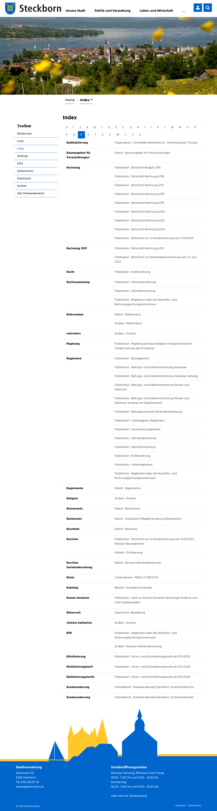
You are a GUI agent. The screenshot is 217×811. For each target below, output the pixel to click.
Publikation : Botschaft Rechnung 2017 (139, 185)
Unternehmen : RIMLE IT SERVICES (137, 577)
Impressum (24, 178)
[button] (207, 7)
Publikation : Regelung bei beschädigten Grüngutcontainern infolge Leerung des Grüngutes (153, 346)
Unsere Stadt (75, 11)
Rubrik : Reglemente (128, 488)
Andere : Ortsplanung (128, 552)
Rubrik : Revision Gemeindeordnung (138, 562)
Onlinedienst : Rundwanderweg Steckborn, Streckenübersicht (154, 687)
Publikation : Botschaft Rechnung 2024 (140, 229)
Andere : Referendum (128, 323)
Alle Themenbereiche (30, 193)
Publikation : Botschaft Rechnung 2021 (139, 248)
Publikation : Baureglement (132, 358)
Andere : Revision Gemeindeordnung (138, 646)
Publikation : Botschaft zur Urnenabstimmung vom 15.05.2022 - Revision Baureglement (155, 541)
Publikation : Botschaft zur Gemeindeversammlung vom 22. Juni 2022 (156, 259)
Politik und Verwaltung (113, 11)
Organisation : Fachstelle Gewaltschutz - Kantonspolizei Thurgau (156, 142)
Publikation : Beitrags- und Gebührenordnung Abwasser (151, 367)
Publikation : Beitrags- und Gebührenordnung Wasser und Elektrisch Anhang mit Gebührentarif (152, 401)
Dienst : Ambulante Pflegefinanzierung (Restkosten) (148, 518)
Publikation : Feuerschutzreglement (138, 429)
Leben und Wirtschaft (156, 11)
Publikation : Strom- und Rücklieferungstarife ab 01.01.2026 (152, 656)
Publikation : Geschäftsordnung (135, 291)
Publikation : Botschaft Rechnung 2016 (139, 176)
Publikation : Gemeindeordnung (135, 282)
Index (27, 149)
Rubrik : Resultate (126, 529)
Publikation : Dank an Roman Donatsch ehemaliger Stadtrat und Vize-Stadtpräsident (156, 600)
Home (70, 100)
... (183, 11)
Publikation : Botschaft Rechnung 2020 (140, 211)
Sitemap (22, 156)
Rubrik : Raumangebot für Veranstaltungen (142, 152)
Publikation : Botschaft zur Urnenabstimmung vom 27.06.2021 (154, 238)
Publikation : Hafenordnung (132, 272)
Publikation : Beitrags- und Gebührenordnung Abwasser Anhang (156, 376)
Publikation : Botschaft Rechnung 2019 (139, 203)
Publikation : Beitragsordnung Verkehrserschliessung (148, 411)
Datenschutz (25, 171)
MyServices (24, 133)
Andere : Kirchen (125, 333)
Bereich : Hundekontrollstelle (133, 587)
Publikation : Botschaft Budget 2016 (138, 167)
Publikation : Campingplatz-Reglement (140, 420)
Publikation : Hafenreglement (134, 464)
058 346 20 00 (30, 782)
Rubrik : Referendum (128, 314)
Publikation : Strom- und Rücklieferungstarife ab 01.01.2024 (152, 666)
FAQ (20, 163)
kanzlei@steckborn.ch (30, 786)
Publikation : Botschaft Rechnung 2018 (139, 194)
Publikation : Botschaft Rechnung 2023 (139, 220)
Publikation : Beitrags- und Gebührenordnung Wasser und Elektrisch (152, 387)
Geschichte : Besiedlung (130, 612)
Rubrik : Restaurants (127, 508)
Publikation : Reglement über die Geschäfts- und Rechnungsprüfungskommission (146, 302)
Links (20, 141)
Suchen (22, 186)
